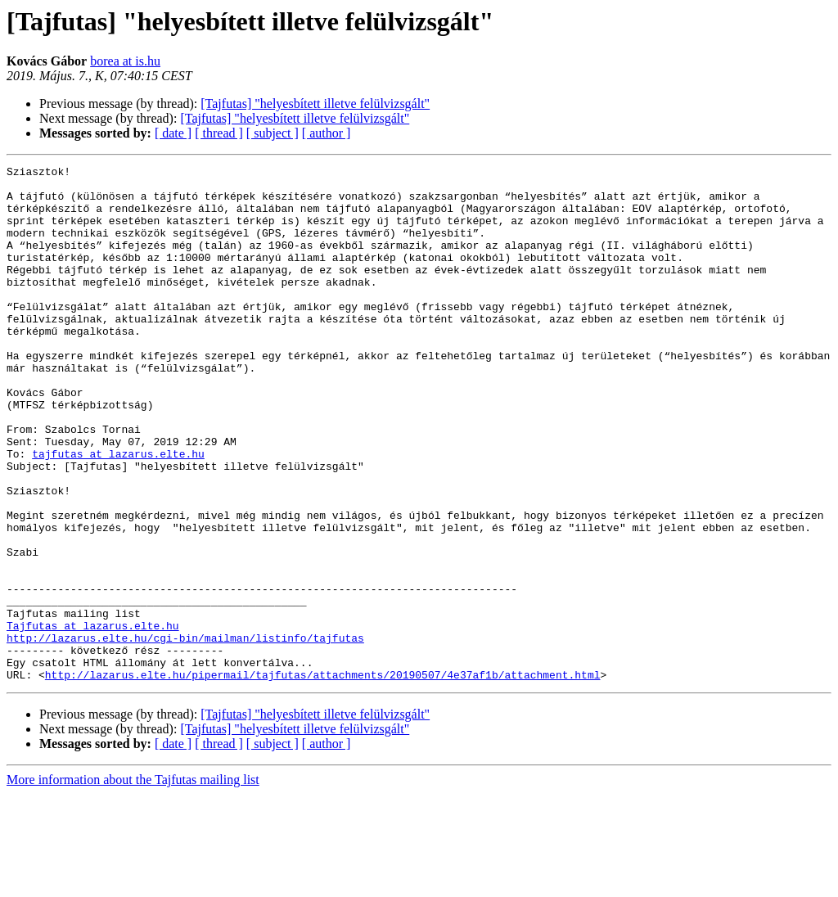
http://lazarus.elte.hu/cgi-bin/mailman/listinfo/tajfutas (185, 733)
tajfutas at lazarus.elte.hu (118, 512)
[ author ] (326, 133)
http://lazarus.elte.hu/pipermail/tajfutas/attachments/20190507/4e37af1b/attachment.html (323, 777)
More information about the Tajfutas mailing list (133, 883)
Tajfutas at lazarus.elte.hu (93, 718)
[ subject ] (272, 133)
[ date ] (173, 133)
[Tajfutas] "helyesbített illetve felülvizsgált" (315, 103)
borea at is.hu (125, 61)
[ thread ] (219, 133)
